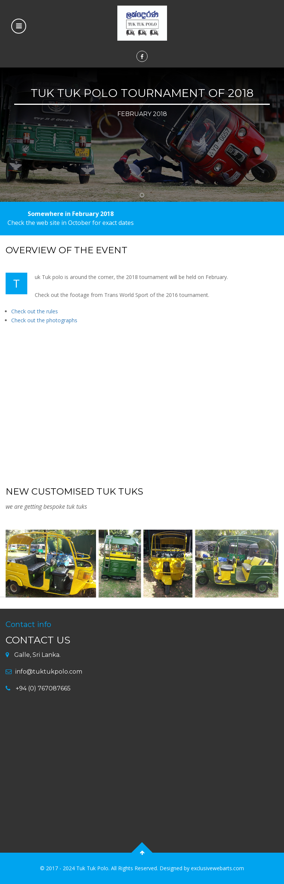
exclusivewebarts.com (217, 868)
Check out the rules (34, 311)
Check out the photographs (44, 320)
